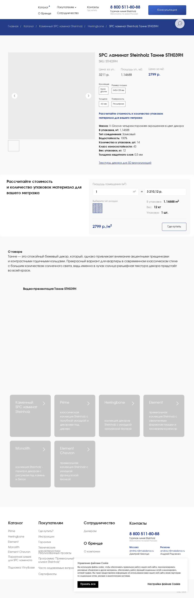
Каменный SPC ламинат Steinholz (61, 26)
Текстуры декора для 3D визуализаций (125, 163)
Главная (13, 26)
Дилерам (90, 531)
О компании (92, 551)
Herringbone (96, 26)
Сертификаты (47, 574)
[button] (167, 10)
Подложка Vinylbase (21, 567)
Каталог (29, 26)
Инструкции (46, 536)
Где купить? (45, 531)
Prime (64, 402)
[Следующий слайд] (88, 96)
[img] (17, 9)
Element (156, 402)
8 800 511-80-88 (125, 7)
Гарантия (44, 542)
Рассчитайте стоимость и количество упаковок (131, 113)
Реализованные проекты (54, 553)
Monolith (23, 448)
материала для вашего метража (120, 118)
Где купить (174, 226)
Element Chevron (19, 552)
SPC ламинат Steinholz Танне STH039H (133, 26)
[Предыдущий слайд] (14, 96)
